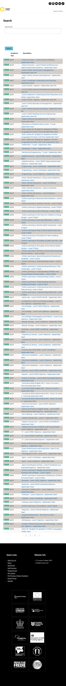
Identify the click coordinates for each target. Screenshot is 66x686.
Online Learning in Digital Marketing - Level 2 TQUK (42, 207)
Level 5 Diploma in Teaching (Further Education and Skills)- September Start (41, 96)
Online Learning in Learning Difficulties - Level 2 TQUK (40, 221)
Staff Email (11, 565)
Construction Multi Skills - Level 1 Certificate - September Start (38, 351)
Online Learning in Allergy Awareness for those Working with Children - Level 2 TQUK (39, 471)
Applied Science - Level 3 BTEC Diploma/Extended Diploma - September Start (40, 162)
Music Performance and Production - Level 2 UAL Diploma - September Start (40, 444)
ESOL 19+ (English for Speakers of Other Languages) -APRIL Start (41, 530)
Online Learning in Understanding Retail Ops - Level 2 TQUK (41, 293)
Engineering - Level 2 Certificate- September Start (41, 170)
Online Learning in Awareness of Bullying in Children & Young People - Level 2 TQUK (42, 476)
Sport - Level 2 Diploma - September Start (38, 461)
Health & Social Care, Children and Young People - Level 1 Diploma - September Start (40, 428)
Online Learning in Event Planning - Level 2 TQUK (41, 211)
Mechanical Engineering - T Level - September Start (42, 152)
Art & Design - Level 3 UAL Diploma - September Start (40, 312)
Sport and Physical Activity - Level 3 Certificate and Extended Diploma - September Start (41, 466)
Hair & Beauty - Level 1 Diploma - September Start (41, 414)
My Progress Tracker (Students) (18, 576)
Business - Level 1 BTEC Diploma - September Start (41, 480)
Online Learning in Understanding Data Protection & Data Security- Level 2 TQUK (41, 288)
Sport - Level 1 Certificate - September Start (38, 457)
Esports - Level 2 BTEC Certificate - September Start (41, 370)
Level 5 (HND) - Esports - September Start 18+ (39, 86)
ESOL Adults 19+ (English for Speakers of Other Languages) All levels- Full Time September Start (40, 135)
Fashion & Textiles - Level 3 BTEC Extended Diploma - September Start (42, 379)
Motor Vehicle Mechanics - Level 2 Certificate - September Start (39, 189)
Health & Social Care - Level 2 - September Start (40, 418)
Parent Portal (12, 578)
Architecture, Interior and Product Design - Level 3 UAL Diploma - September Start (40, 302)
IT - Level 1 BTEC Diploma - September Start (38, 432)
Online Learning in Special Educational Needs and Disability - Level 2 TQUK (40, 257)
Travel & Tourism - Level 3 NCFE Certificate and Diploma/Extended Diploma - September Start (39, 66)
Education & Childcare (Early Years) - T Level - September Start (38, 125)
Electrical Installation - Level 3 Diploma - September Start (41, 366)
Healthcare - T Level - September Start (36, 145)
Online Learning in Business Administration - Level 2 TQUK (41, 199)
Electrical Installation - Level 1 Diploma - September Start (41, 356)
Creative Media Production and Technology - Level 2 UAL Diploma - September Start (41, 525)
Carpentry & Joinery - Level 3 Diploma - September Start (41, 346)
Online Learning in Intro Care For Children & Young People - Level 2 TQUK (41, 216)
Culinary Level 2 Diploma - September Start (38, 502)
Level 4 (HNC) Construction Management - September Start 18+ (38, 71)
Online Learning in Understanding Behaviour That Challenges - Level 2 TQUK (40, 267)
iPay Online (11, 573)
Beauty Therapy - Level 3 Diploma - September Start (42, 325)
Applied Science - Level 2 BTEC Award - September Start (41, 157)
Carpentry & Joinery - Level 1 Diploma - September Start (40, 335)
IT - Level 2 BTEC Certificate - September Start (39, 436)
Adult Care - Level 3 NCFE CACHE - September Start (42, 297)
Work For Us (12, 560)
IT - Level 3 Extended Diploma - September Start (40, 440)
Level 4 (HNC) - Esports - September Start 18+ (39, 100)
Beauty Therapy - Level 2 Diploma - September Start (42, 322)
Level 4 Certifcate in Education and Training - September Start (39, 82)
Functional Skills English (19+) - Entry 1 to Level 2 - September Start (40, 389)
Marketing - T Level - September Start (36, 148)
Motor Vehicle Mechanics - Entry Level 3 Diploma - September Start (40, 179)
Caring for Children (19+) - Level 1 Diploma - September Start (38, 490)
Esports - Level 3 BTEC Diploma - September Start (41, 374)
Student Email (12, 571)
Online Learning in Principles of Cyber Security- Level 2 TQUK (42, 242)
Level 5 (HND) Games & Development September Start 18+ (40, 90)
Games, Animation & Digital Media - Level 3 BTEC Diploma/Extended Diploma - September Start (40, 410)
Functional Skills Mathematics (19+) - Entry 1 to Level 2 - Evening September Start (41, 395)
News (10, 563)
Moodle (10, 581)
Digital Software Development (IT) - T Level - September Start (38, 120)
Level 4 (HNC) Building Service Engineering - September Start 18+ (38, 115)
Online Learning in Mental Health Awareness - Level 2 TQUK (41, 226)
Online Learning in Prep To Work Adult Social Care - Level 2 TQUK (41, 231)
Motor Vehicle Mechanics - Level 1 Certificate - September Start (39, 184)
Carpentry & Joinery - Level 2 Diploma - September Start (41, 341)
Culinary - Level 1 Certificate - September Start (39, 498)
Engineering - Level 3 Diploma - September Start (40, 174)
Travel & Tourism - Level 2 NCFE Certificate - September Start (38, 61)
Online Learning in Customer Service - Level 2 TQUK (42, 203)
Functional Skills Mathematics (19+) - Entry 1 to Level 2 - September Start (41, 400)
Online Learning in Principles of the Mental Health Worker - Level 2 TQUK (40, 247)
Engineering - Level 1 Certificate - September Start (41, 166)
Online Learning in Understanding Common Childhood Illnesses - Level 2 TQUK (38, 283)
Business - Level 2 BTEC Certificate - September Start (39, 330)
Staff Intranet (12, 568)
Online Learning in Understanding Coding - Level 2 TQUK (41, 278)
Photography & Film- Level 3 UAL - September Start (41, 454)
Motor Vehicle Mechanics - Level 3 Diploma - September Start (38, 194)
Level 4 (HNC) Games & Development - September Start (41, 76)
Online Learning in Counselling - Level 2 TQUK (39, 506)
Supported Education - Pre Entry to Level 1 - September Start (38, 516)
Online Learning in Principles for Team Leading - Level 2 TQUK (40, 237)
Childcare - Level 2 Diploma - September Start (39, 495)
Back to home (58, 11)
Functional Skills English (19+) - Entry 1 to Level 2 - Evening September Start (40, 384)
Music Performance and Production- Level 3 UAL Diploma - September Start (40, 450)
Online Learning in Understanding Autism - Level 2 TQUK (41, 262)
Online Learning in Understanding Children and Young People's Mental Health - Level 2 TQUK (40, 273)
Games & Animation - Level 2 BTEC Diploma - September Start (39, 405)
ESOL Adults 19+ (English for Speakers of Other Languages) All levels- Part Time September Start (40, 141)
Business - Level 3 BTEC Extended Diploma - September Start (38, 485)
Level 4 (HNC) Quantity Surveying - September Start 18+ (41, 110)
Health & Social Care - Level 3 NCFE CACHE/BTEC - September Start (40, 423)
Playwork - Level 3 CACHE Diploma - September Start (40, 511)
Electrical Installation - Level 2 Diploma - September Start (41, 361)
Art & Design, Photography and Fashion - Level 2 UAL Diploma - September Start (42, 318)
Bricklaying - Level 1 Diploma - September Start (40, 520)
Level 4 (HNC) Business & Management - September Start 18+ (41, 104)
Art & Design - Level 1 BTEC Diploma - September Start (40, 307)
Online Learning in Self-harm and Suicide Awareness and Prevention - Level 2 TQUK (41, 252)
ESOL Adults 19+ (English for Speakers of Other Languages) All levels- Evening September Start (39, 130)
